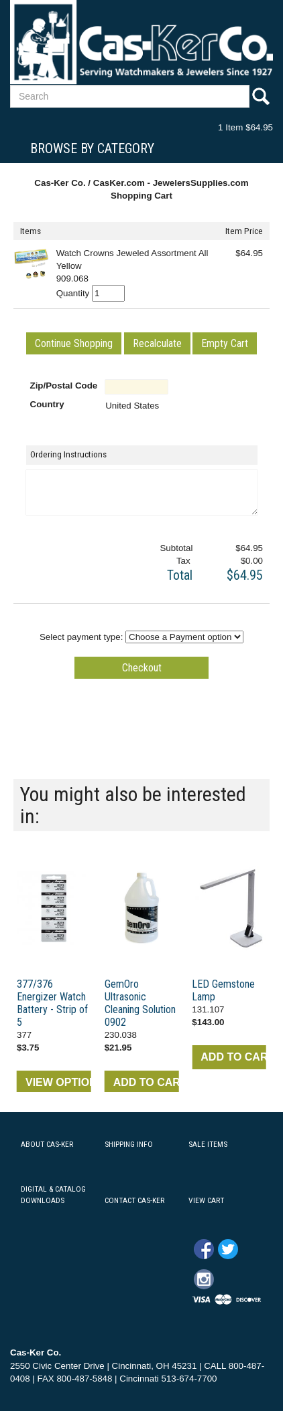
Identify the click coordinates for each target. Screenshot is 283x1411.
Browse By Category (92, 148)
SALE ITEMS (207, 1144)
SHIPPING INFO (129, 1144)
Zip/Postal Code (64, 386)
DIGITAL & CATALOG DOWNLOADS (53, 1194)
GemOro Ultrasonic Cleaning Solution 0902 (140, 1003)
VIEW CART (206, 1200)
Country (47, 404)
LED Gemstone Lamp (223, 990)
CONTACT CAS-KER (134, 1200)
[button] (73, 343)
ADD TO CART (146, 1082)
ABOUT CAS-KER (47, 1144)
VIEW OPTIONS (58, 1082)
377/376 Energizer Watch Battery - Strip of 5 (52, 1003)
